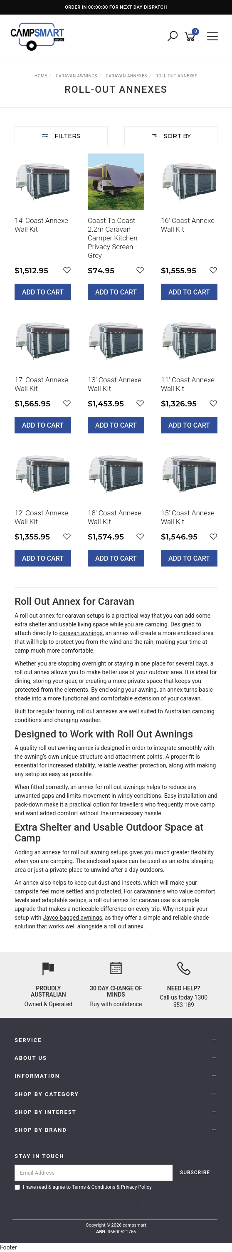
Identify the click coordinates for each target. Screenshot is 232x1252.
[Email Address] (94, 1173)
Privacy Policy (136, 1187)
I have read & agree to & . (84, 1187)
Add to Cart (43, 292)
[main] (116, 366)
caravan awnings (81, 633)
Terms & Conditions (94, 1187)
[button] (67, 270)
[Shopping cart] (191, 37)
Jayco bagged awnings (72, 917)
